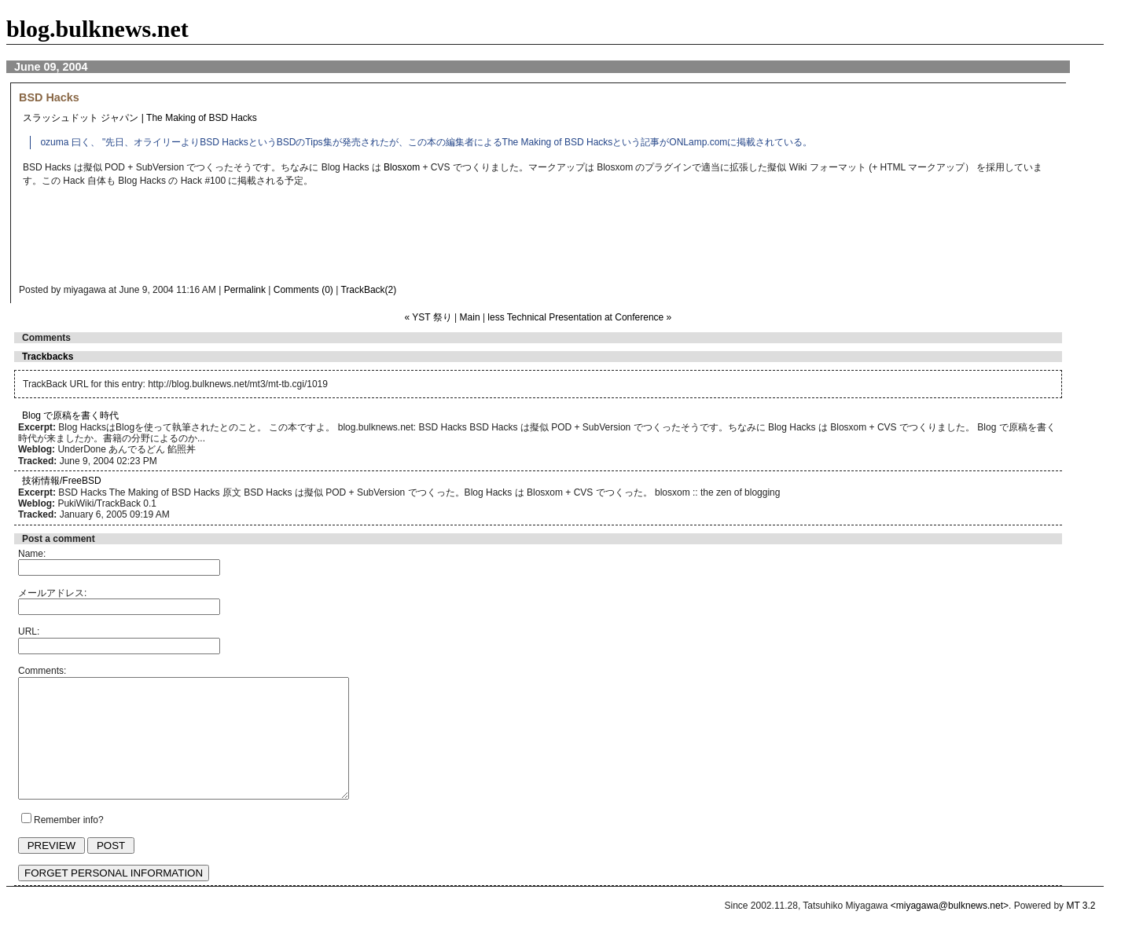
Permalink (245, 289)
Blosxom (402, 167)
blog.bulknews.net (97, 29)
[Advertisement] (333, 239)
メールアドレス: (52, 592)
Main (470, 317)
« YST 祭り (428, 317)
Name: (32, 553)
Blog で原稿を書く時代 (70, 415)
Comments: (42, 670)
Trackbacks (47, 356)
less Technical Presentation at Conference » (579, 317)
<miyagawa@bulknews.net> (950, 929)
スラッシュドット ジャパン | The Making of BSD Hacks (140, 117)
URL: (28, 631)
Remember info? (69, 843)
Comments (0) (303, 289)
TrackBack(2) (368, 289)
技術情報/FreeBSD (61, 480)
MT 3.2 (1080, 929)
